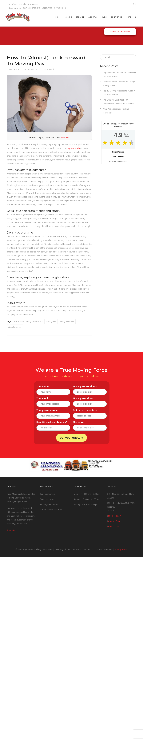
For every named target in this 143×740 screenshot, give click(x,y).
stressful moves (14, 327)
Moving (68, 17)
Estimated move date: (86, 410)
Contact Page (114, 521)
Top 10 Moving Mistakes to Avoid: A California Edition (119, 92)
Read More (12, 530)
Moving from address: (86, 386)
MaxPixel (65, 137)
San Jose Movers (47, 494)
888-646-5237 (114, 516)
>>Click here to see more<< (52, 509)
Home (58, 17)
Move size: (79, 422)
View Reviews (118, 157)
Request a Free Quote (120, 32)
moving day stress (66, 321)
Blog (104, 17)
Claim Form (113, 526)
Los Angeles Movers (49, 504)
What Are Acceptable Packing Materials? (116, 111)
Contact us (116, 17)
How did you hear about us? (52, 422)
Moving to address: (84, 398)
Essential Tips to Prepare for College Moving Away (119, 83)
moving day (51, 321)
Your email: (43, 398)
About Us (93, 17)
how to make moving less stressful (28, 321)
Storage (80, 17)
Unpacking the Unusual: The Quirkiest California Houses (119, 74)
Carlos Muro (32, 69)
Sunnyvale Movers (48, 499)
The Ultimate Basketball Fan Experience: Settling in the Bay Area (118, 101)
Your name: (43, 386)
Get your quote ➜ (71, 438)
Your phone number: (48, 410)
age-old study (74, 148)
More (128, 17)
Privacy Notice (121, 549)
